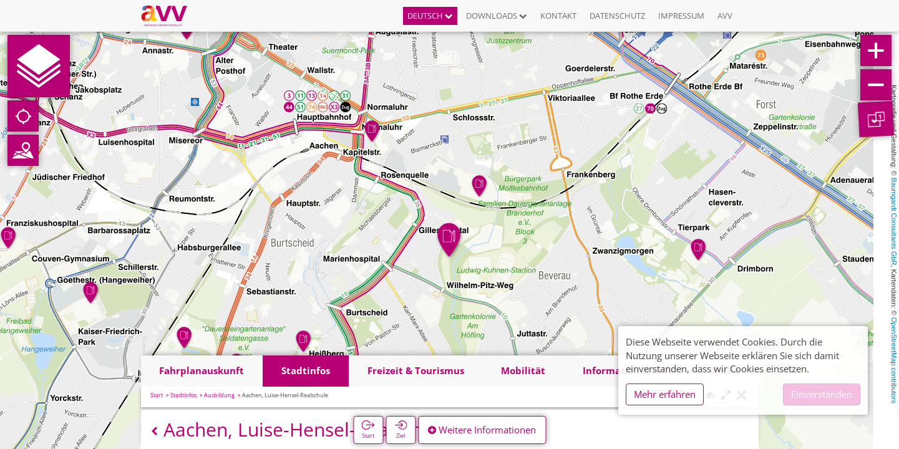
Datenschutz (617, 15)
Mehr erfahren (665, 394)
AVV (724, 15)
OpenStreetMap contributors (894, 360)
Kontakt (558, 15)
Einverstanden (821, 394)
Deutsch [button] (430, 15)
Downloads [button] (496, 15)
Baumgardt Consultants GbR (894, 222)
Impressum (681, 15)
